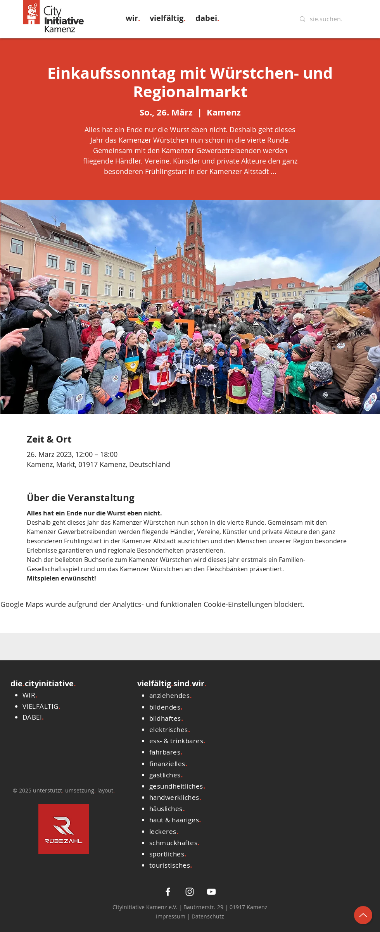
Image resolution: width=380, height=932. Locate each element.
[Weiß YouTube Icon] (211, 891)
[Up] (363, 915)
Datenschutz (208, 916)
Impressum (171, 916)
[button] (133, 18)
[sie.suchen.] (332, 19)
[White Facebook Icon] (167, 891)
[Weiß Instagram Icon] (189, 891)
